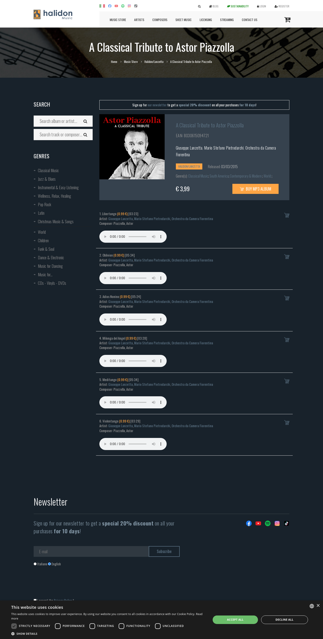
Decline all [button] (284, 620)
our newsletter (157, 104)
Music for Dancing (50, 266)
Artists (139, 19)
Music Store (118, 19)
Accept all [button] (235, 620)
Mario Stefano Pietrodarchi (224, 148)
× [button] (318, 605)
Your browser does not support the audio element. (133, 237)
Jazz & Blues (47, 179)
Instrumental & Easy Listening (58, 187)
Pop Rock (44, 204)
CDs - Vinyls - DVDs (52, 283)
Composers (159, 19)
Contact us (249, 19)
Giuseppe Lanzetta (189, 148)
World (42, 232)
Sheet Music (183, 19)
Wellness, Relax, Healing (54, 196)
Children (43, 240)
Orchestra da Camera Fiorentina (192, 218)
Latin (41, 213)
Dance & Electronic (51, 257)
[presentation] (68, 584)
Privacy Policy (63, 600)
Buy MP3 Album (255, 189)
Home (114, 61)
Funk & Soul (46, 249)
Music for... (45, 274)
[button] (108, 633)
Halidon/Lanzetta (154, 61)
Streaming (227, 19)
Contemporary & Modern (246, 176)
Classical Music (48, 170)
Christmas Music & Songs (56, 221)
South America (219, 176)
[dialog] (161, 619)
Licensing (206, 19)
